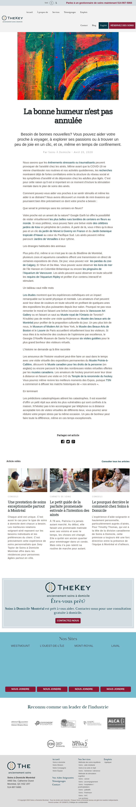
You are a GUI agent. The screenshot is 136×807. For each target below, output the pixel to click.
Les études (29, 295)
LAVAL (115, 663)
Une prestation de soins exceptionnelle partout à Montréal (27, 506)
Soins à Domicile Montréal (19, 767)
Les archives (83, 798)
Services (55, 12)
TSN (108, 380)
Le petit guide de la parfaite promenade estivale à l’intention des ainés (69, 508)
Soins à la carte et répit (87, 768)
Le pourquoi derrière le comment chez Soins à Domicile (110, 506)
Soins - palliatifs (84, 790)
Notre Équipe (58, 771)
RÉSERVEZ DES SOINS (122, 25)
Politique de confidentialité (78, 802)
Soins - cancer (84, 779)
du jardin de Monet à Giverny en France (62, 231)
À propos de (42, 12)
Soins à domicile (59, 762)
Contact (84, 25)
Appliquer (108, 762)
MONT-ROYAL (84, 663)
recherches (105, 170)
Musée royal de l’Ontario (74, 314)
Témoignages (70, 12)
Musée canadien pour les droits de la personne (74, 364)
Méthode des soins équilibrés (90, 762)
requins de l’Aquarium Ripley (43, 276)
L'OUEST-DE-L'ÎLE (52, 663)
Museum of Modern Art (46, 326)
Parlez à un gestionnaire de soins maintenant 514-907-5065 (99, 3)
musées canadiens (42, 372)
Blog (94, 25)
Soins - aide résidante (87, 765)
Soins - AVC (83, 795)
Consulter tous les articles (116, 461)
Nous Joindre (20, 689)
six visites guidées (90, 338)
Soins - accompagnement (88, 782)
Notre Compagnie (59, 768)
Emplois (83, 12)
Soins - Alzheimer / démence (89, 771)
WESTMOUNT (20, 663)
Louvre (41, 330)
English (103, 25)
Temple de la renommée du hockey (92, 376)
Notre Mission (58, 765)
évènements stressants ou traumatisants (71, 162)
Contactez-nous (68, 620)
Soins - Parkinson (85, 793)
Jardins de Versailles (46, 239)
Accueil (29, 12)
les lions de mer (103, 265)
